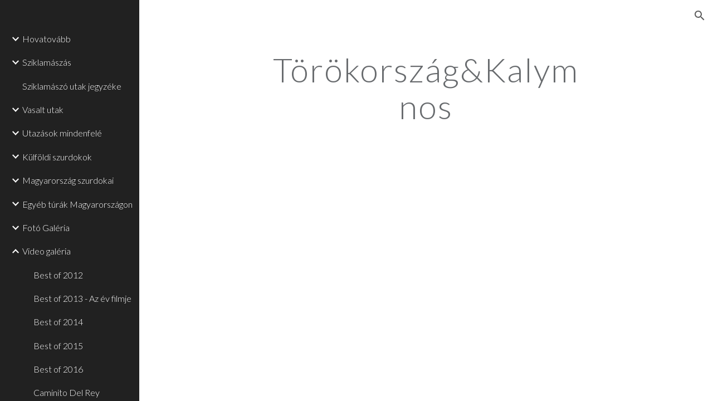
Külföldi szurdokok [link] (57, 156)
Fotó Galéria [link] (46, 227)
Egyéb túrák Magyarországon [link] (77, 204)
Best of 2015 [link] (58, 345)
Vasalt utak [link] (43, 109)
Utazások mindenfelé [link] (62, 133)
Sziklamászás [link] (46, 62)
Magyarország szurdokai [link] (68, 180)
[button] (699, 15)
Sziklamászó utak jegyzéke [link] (71, 86)
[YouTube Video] (339, 267)
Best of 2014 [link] (58, 321)
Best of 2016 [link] (58, 369)
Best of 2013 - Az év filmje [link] (82, 298)
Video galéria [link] (46, 251)
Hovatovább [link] (46, 38)
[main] (426, 88)
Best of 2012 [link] (58, 275)
